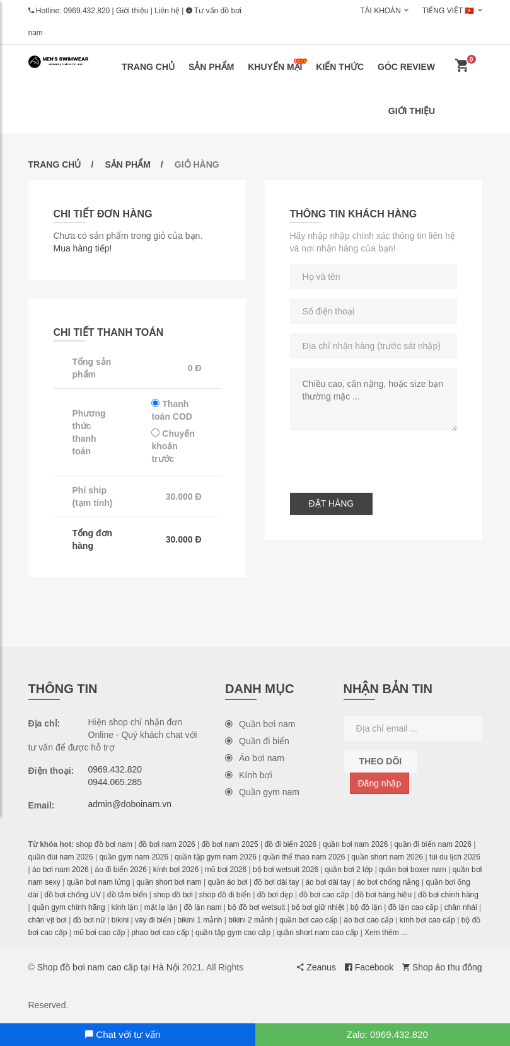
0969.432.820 (87, 10)
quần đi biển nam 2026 (433, 844)
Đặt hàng (331, 503)
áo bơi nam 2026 (60, 869)
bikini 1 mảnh (199, 920)
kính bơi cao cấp (427, 920)
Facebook (369, 967)
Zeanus (316, 967)
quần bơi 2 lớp (349, 869)
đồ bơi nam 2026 (167, 844)
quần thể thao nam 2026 (304, 857)
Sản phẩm (211, 67)
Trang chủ (148, 67)
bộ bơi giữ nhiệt (317, 907)
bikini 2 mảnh (250, 920)
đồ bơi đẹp (275, 894)
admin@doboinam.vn (130, 804)
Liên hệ (167, 10)
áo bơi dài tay (328, 882)
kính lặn (125, 907)
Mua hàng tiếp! (83, 248)
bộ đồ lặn (366, 907)
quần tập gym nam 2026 (216, 857)
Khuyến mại (277, 65)
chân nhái (460, 907)
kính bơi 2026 (176, 869)
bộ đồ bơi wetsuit (256, 907)
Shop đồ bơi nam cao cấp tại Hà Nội (108, 967)
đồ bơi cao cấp (324, 894)
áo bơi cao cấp (368, 920)
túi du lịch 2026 (454, 857)
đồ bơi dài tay (276, 882)
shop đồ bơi (173, 894)
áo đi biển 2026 (120, 869)
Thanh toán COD (171, 410)
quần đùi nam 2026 (60, 857)
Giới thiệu (132, 10)
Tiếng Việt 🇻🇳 (448, 10)
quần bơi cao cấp (308, 920)
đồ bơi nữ (89, 920)
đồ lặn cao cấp (413, 907)
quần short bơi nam (168, 882)
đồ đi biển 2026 (290, 844)
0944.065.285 (115, 782)
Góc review (406, 67)
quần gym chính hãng (68, 907)
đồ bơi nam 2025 (230, 844)
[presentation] (386, 458)
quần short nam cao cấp (317, 932)
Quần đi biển (257, 741)
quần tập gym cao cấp (232, 932)
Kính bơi (248, 775)
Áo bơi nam (254, 758)
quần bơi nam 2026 (355, 844)
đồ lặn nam (202, 907)
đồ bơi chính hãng (448, 894)
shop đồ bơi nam (104, 844)
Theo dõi (380, 761)
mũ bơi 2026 (225, 869)
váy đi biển (153, 920)
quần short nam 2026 (387, 857)
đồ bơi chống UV (72, 894)
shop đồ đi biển (225, 894)
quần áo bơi (227, 882)
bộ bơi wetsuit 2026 (285, 869)
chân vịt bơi (47, 920)
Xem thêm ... (385, 932)
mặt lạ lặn (161, 907)
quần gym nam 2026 (133, 857)
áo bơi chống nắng (388, 882)
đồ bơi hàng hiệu (383, 894)
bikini (120, 920)
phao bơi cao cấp (160, 932)
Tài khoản (380, 10)
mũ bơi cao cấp (99, 932)
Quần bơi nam (260, 724)
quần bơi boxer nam (412, 869)
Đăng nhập (380, 783)
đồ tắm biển (127, 894)
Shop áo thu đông (442, 967)
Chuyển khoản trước (172, 446)
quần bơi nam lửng (98, 882)
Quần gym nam (262, 792)
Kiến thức (340, 67)
